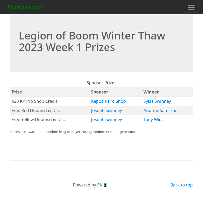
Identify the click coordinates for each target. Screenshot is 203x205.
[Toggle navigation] (191, 7)
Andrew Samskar (160, 110)
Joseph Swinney (106, 110)
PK (102, 185)
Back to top (181, 185)
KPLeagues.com (24, 7)
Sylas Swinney (157, 101)
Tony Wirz (153, 119)
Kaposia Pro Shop (108, 101)
